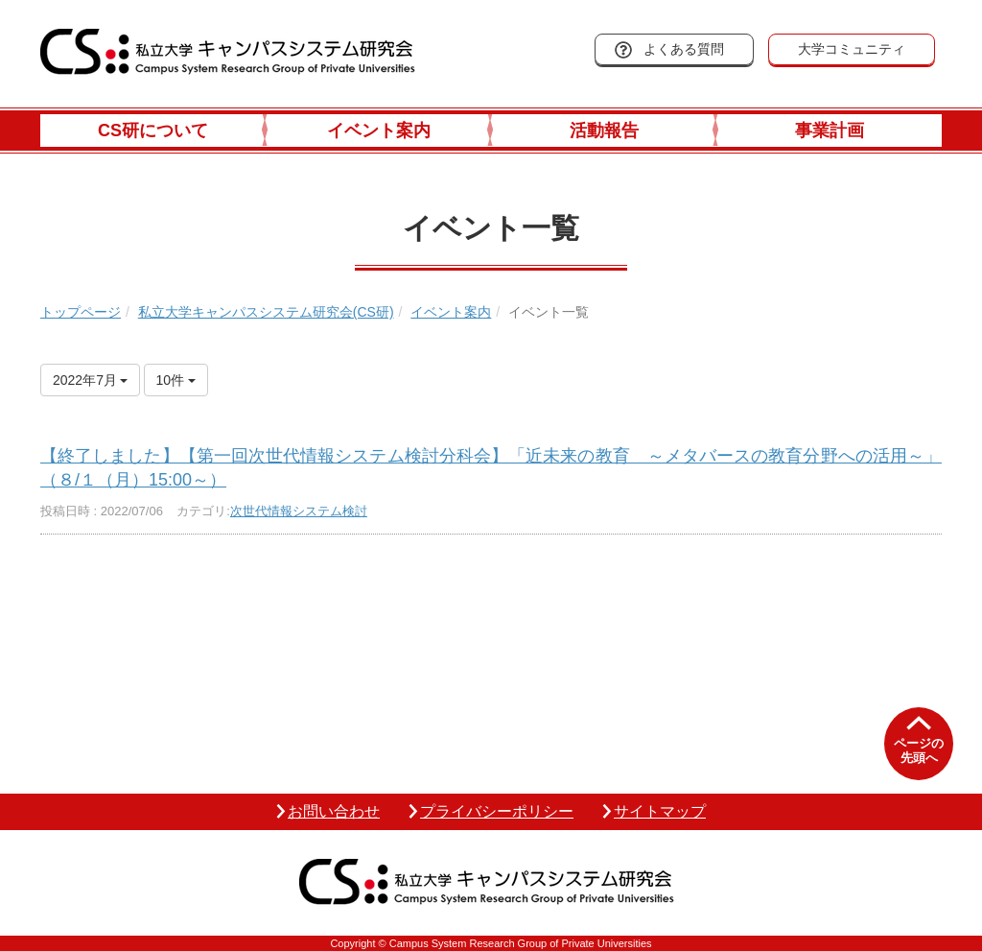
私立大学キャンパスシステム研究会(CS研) (266, 312)
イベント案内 (379, 130)
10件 (176, 380)
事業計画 (829, 130)
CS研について (153, 130)
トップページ (80, 312)
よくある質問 (683, 49)
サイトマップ (660, 811)
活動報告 (604, 130)
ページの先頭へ (919, 751)
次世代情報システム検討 (298, 511)
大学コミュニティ (851, 49)
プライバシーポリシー (496, 811)
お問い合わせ (334, 811)
